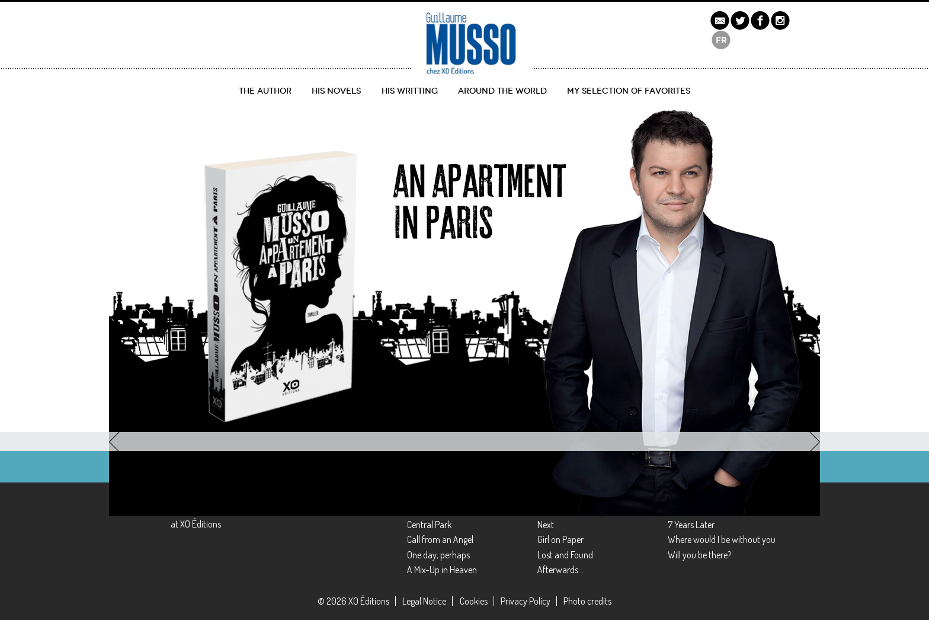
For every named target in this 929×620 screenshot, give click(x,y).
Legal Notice (424, 601)
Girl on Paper (560, 539)
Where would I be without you (722, 539)
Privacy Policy (525, 601)
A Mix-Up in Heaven (442, 570)
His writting (410, 91)
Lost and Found (565, 555)
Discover (155, 374)
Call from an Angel (440, 539)
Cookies (474, 601)
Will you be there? (699, 555)
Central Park (429, 524)
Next (545, 524)
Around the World (502, 91)
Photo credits (587, 601)
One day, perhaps (438, 555)
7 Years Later (691, 524)
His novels (336, 91)
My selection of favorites (628, 91)
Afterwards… (560, 570)
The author (265, 91)
